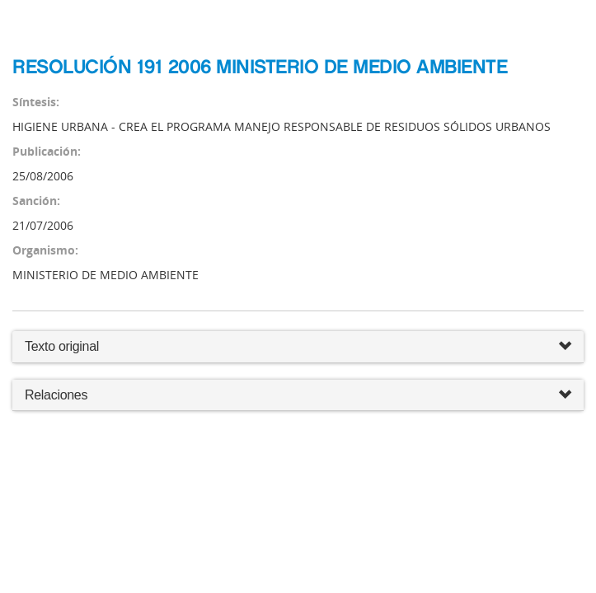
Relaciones (298, 396)
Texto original (62, 346)
